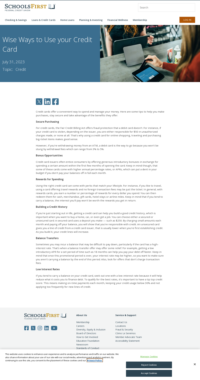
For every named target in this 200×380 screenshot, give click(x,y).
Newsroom (82, 344)
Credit (20, 69)
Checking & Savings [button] (16, 20)
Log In (187, 19)
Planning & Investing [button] (91, 20)
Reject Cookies (149, 364)
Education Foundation (87, 340)
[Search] (191, 7)
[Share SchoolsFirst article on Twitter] (39, 101)
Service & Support (125, 315)
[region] (100, 364)
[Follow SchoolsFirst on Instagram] (40, 327)
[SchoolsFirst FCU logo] (30, 7)
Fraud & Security (124, 329)
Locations (120, 325)
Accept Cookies (149, 373)
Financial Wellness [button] (117, 20)
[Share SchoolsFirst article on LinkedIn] (47, 101)
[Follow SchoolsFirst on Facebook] (26, 327)
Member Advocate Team (128, 337)
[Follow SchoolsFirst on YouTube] (54, 327)
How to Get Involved (87, 337)
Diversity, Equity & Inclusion (90, 329)
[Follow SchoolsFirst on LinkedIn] (46, 327)
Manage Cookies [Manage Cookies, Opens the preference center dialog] (149, 356)
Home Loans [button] (67, 20)
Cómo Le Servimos (125, 333)
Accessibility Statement (127, 340)
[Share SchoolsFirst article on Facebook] (55, 101)
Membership (82, 322)
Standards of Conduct (87, 348)
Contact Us (121, 322)
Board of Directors (86, 333)
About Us (81, 315)
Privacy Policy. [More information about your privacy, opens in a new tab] (94, 360)
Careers (80, 325)
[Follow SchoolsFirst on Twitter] (33, 327)
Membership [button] (140, 20)
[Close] (194, 364)
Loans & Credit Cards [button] (43, 20)
